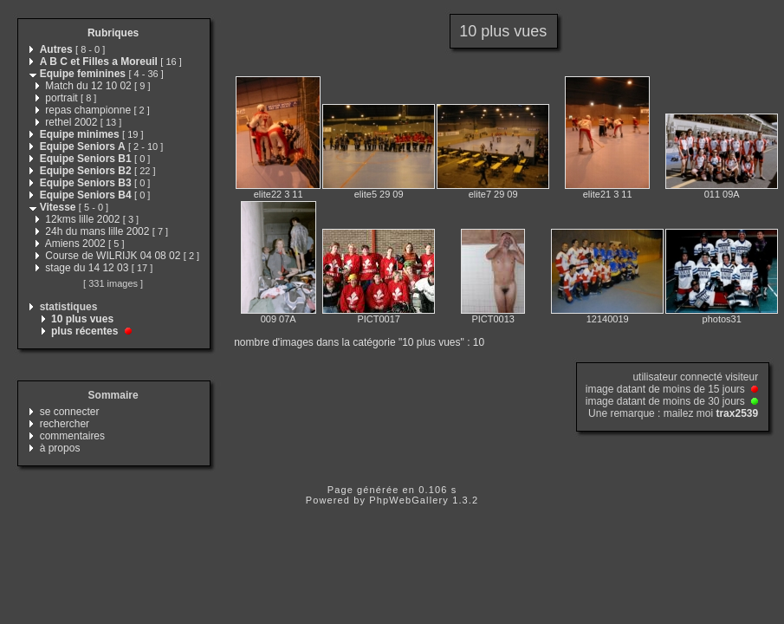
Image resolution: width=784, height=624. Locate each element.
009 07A (278, 319)
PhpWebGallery (409, 500)
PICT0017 (378, 319)
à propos (60, 448)
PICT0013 (493, 319)
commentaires (72, 436)
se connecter (70, 412)
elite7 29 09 (493, 194)
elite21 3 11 (607, 194)
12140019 (607, 319)
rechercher (64, 424)
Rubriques (113, 33)
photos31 (722, 319)
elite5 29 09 (379, 194)
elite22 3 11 (278, 194)
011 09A (722, 194)
